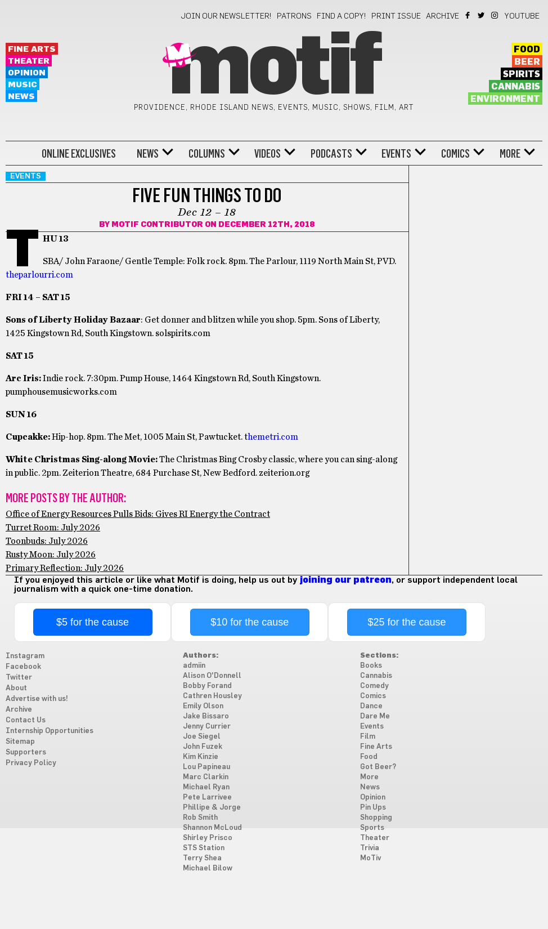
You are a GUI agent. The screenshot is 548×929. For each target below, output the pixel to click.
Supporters (26, 752)
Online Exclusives (79, 153)
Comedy (374, 686)
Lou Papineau (206, 767)
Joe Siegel (202, 736)
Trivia (369, 848)
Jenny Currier (207, 726)
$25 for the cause (406, 622)
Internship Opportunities (49, 731)
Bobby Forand (207, 686)
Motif (273, 67)
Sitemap (20, 741)
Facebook (468, 15)
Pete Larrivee (207, 797)
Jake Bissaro (206, 716)
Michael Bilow (207, 868)
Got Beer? (378, 767)
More (510, 153)
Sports (372, 828)
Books (371, 665)
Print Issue (396, 16)
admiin (194, 665)
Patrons (294, 16)
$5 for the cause (92, 622)
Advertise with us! (37, 699)
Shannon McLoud (212, 828)
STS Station (203, 848)
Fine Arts (32, 49)
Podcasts (331, 153)
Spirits (521, 74)
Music (22, 85)
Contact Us (26, 720)
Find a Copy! (341, 16)
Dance (371, 706)
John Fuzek (202, 747)
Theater (29, 61)
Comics (455, 153)
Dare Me (375, 716)
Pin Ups (373, 807)
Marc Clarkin (205, 777)
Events (396, 153)
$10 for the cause (249, 622)
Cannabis (515, 86)
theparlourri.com (39, 274)
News (21, 96)
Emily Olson (203, 706)
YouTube (522, 16)
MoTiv (370, 858)
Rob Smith (200, 817)
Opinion (27, 73)
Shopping (376, 817)
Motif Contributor (157, 225)
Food (527, 49)
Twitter (482, 15)
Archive (442, 16)
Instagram (495, 15)
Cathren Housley (212, 696)
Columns (206, 153)
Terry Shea (202, 858)
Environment (505, 99)
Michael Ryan (206, 787)
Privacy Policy (31, 763)
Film (367, 736)
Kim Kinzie (200, 757)
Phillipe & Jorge (212, 807)
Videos (267, 153)
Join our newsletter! (226, 16)
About (16, 688)
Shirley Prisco (207, 838)
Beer (527, 61)
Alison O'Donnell (212, 676)
